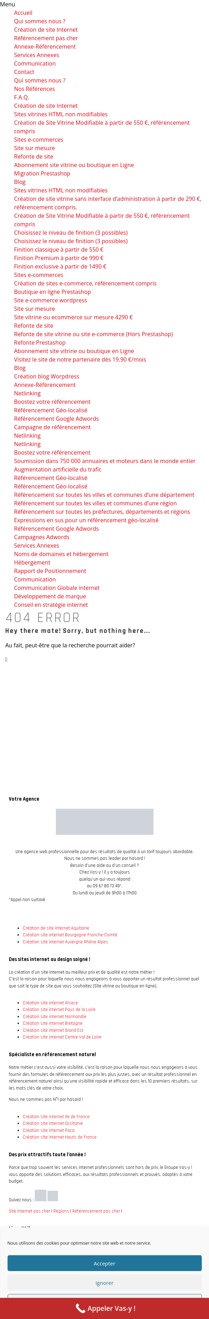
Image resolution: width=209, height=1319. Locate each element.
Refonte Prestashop (40, 342)
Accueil (23, 13)
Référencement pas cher (46, 38)
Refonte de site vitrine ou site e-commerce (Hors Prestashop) (93, 334)
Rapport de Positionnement (50, 571)
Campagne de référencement (52, 427)
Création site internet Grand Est (53, 1030)
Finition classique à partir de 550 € (59, 249)
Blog (20, 182)
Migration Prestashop (42, 173)
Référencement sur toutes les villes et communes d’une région (95, 503)
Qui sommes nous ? (39, 21)
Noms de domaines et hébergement (61, 554)
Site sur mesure (34, 148)
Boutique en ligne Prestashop (52, 292)
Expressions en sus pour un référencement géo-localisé (86, 520)
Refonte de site (33, 156)
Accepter (104, 1263)
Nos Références (34, 89)
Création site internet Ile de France (56, 1117)
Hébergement (32, 562)
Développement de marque (50, 596)
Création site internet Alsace (50, 1003)
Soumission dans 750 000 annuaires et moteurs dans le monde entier (105, 461)
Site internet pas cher (29, 1211)
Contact (24, 72)
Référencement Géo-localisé (50, 410)
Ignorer (104, 1282)
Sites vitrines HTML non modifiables (60, 114)
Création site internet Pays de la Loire (59, 1009)
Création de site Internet (46, 29)
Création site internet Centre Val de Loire (62, 1037)
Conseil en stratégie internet (51, 605)
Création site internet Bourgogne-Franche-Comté (70, 935)
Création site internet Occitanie (53, 1123)
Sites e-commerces (38, 139)
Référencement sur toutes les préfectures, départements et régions (102, 512)
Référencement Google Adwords (56, 419)
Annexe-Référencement (45, 46)
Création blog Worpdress (46, 376)
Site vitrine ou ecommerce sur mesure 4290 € (73, 317)
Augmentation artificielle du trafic (58, 469)
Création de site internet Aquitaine (56, 928)
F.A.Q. (21, 97)
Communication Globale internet (57, 588)
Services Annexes (36, 55)
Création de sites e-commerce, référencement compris (85, 283)
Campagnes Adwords (42, 537)
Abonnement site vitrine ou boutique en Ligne (74, 165)
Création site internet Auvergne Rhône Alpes (65, 942)
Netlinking (27, 393)
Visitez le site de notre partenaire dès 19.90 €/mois (80, 359)
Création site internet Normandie (54, 1016)
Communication (35, 63)
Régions (61, 1211)
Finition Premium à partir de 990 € (59, 258)
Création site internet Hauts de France (60, 1137)
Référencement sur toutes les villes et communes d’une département (104, 495)
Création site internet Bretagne (53, 1023)
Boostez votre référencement (52, 402)
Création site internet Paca (48, 1130)
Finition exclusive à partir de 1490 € (60, 266)
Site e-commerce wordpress (50, 300)
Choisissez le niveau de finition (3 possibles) (71, 232)
